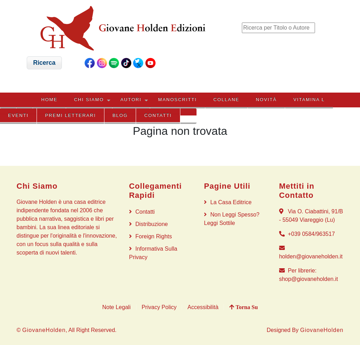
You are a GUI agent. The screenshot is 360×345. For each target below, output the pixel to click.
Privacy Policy (159, 307)
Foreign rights (153, 236)
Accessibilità (202, 307)
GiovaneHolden (43, 330)
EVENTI (18, 115)
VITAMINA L (308, 99)
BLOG (120, 115)
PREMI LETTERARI (70, 115)
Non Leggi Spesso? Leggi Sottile (231, 219)
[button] (44, 62)
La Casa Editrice (230, 202)
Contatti (158, 115)
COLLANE (226, 99)
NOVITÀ (266, 99)
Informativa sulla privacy (153, 253)
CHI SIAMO (89, 99)
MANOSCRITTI (177, 99)
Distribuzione (151, 224)
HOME (49, 99)
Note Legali (116, 307)
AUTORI (131, 99)
